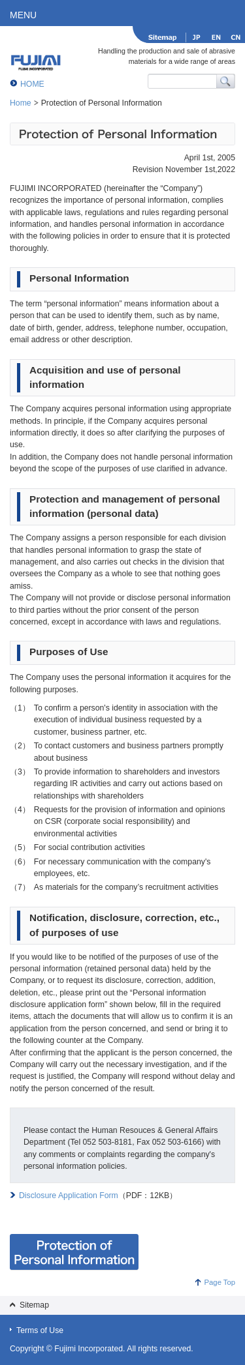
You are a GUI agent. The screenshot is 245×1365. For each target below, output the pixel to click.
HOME (32, 84)
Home (20, 103)
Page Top (219, 1282)
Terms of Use (39, 1330)
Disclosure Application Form (68, 1195)
